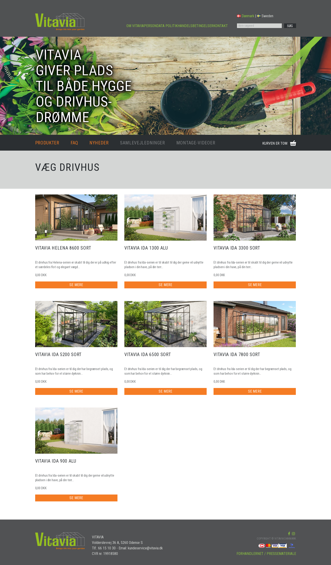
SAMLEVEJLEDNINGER (142, 143)
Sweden (265, 16)
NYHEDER (99, 143)
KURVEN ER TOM (274, 143)
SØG (290, 26)
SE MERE (76, 285)
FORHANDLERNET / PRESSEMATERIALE (266, 553)
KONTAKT (220, 26)
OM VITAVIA (135, 26)
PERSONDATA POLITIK (161, 26)
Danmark (245, 16)
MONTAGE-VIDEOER (195, 143)
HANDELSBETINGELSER (195, 26)
